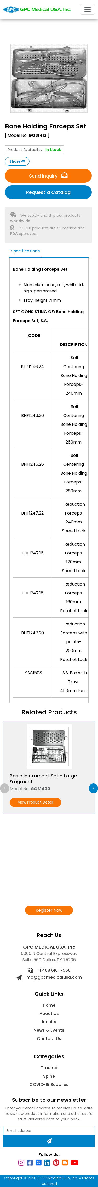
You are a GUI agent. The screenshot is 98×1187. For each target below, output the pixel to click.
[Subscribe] (49, 1141)
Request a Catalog (48, 192)
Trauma (49, 1068)
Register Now (49, 910)
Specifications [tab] (25, 251)
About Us (49, 1014)
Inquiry (49, 1022)
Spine (49, 1076)
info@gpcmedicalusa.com (49, 977)
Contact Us (49, 1039)
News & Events (49, 1030)
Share (17, 161)
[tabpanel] (49, 481)
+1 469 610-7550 (49, 970)
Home (49, 1005)
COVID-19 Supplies (49, 1085)
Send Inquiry (48, 175)
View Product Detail (35, 802)
